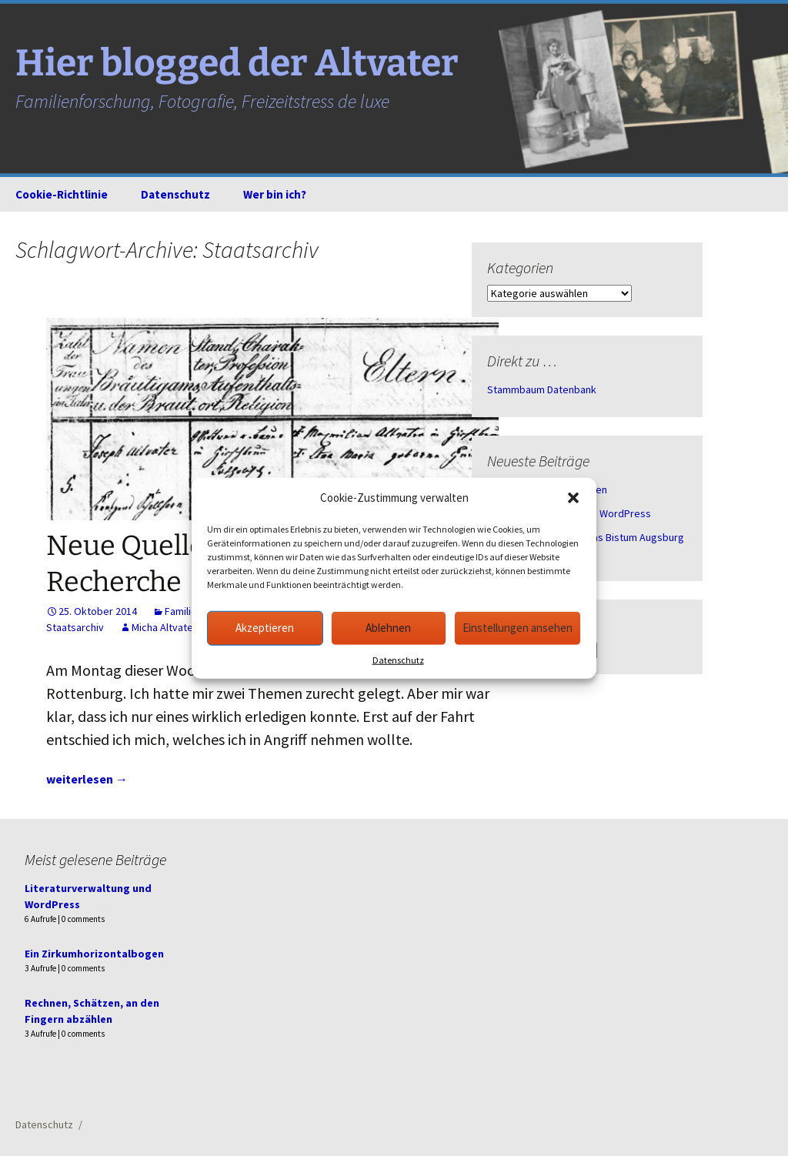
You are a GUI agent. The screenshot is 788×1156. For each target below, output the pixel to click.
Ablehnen (388, 627)
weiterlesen (87, 779)
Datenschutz (398, 659)
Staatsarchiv (75, 627)
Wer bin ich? (274, 194)
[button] (573, 498)
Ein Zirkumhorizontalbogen (94, 954)
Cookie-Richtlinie (61, 194)
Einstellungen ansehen (517, 627)
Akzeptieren (264, 627)
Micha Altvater (164, 627)
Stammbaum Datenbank (541, 389)
